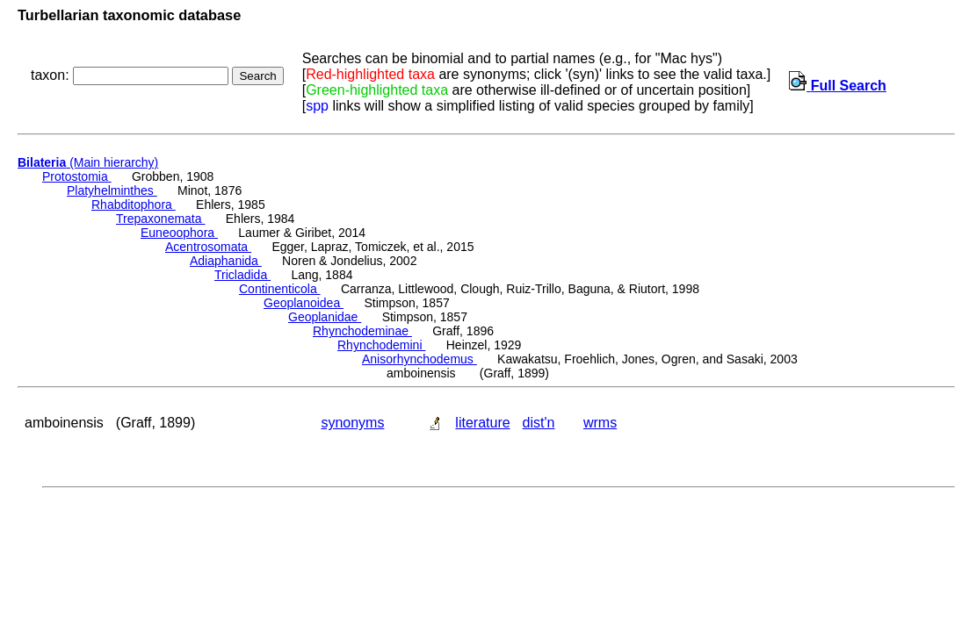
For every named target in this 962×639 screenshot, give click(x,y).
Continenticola (280, 289)
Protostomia (77, 176)
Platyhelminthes (112, 190)
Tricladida (242, 275)
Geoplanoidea (304, 303)
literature (482, 422)
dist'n (539, 422)
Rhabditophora (133, 204)
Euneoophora (179, 233)
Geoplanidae (324, 317)
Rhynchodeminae (362, 331)
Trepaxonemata (160, 219)
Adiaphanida (226, 261)
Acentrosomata (208, 247)
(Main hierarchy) (88, 162)
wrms (600, 422)
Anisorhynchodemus (419, 359)
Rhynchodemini (381, 345)
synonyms (352, 422)
